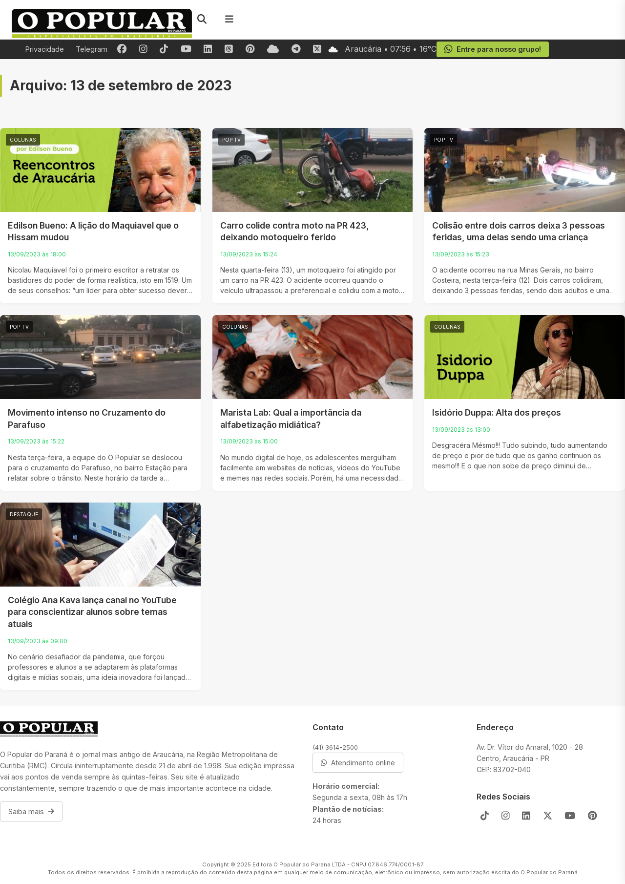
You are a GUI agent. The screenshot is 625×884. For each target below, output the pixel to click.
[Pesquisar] (201, 19)
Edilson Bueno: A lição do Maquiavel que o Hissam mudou (93, 231)
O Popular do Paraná (549, 872)
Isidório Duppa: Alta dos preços (496, 412)
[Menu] (229, 19)
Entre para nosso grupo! (492, 49)
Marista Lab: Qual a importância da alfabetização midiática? (290, 418)
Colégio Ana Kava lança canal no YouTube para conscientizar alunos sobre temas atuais (92, 612)
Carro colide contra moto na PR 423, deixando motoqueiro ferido (294, 231)
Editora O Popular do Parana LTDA (299, 864)
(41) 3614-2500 (335, 747)
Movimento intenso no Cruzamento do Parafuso (87, 418)
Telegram (91, 49)
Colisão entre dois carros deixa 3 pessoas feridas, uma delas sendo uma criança (518, 231)
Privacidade (44, 49)
